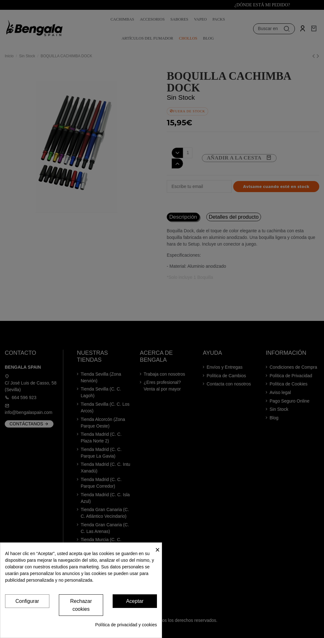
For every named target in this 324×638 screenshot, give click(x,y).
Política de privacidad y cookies (126, 624)
